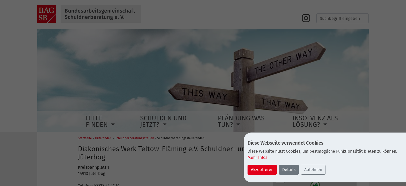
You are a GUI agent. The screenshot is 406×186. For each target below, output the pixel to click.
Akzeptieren (262, 169)
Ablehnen (313, 169)
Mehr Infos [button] (257, 157)
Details (288, 169)
